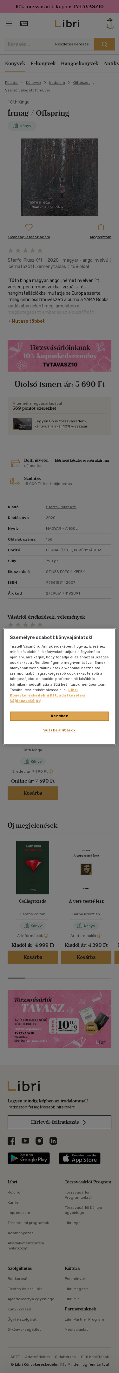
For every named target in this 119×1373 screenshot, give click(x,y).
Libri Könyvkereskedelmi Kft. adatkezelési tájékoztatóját (47, 695)
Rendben (60, 716)
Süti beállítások (59, 730)
